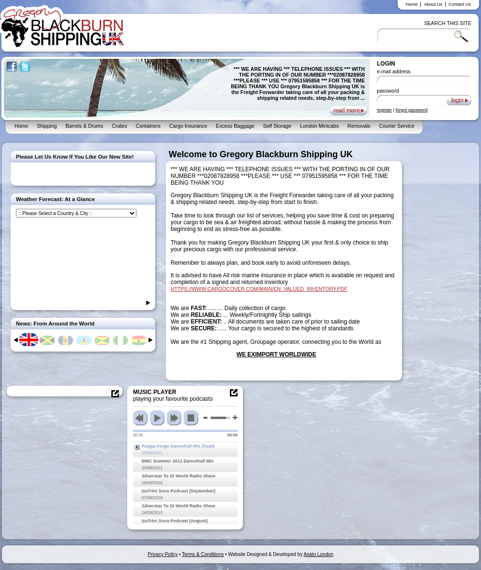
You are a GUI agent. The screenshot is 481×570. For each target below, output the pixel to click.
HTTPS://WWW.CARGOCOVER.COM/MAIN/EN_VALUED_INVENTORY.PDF (259, 289)
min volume (205, 418)
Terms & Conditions (203, 554)
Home (412, 4)
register (384, 110)
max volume (235, 418)
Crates (119, 126)
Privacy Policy (162, 554)
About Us (433, 4)
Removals (358, 126)
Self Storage (277, 126)
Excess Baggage (235, 126)
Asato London (319, 554)
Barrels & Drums (84, 126)
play (157, 417)
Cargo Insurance (188, 126)
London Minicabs (319, 126)
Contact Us (460, 4)
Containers (147, 126)
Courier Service (396, 126)
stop (191, 417)
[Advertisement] (443, 294)
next (174, 417)
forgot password (412, 110)
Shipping (46, 126)
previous (140, 417)
